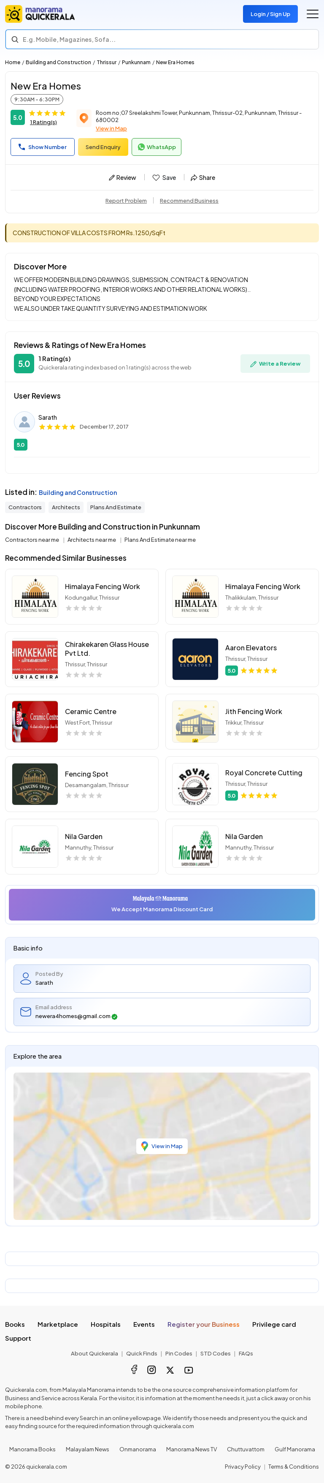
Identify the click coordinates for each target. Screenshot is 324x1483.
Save (163, 178)
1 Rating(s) (43, 122)
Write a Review (275, 364)
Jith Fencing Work (253, 711)
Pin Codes (178, 1353)
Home (12, 62)
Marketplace (58, 1324)
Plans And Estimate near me (160, 539)
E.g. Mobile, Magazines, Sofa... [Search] (69, 39)
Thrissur (106, 62)
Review (122, 177)
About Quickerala (94, 1353)
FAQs (246, 1353)
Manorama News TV (191, 1449)
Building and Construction (58, 62)
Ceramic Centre (90, 711)
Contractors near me (32, 539)
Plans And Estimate (115, 507)
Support (18, 1338)
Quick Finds (141, 1353)
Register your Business (203, 1324)
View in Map (111, 128)
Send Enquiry (103, 147)
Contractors (25, 507)
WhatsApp (156, 147)
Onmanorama (137, 1449)
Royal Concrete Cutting (263, 772)
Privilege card (274, 1324)
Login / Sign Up (270, 14)
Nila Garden (84, 836)
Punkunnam (136, 62)
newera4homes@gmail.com (76, 1016)
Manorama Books (32, 1449)
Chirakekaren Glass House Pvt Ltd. (107, 648)
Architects (66, 507)
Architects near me (92, 539)
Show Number (43, 147)
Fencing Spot (86, 773)
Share (203, 177)
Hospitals (106, 1324)
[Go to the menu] (312, 14)
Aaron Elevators (251, 647)
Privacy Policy (243, 1466)
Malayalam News (87, 1449)
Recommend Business (189, 200)
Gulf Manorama (295, 1449)
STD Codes (215, 1353)
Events (144, 1324)
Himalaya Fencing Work (102, 586)
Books (15, 1324)
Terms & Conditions (293, 1466)
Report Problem (126, 200)
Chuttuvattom (246, 1449)
